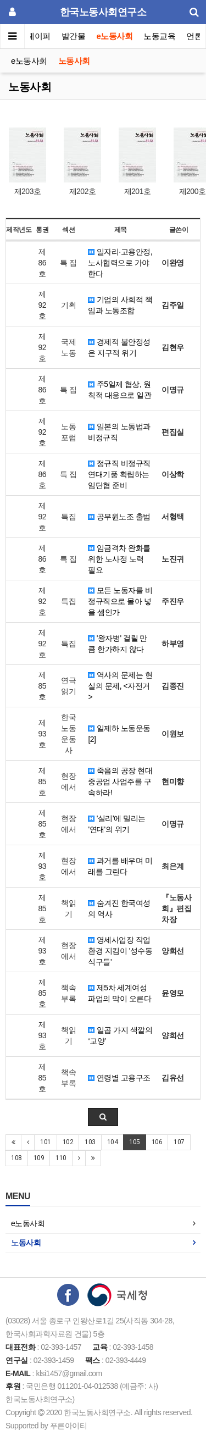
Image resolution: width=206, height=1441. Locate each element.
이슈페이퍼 (31, 36)
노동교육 (159, 36)
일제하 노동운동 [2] (119, 734)
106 (157, 1142)
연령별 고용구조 (119, 1077)
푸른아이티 (68, 1425)
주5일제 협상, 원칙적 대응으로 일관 (119, 390)
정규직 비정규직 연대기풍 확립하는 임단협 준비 (119, 474)
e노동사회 (115, 36)
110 (60, 1158)
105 (134, 1142)
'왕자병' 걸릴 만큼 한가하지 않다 (117, 643)
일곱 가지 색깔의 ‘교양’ (120, 1035)
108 (16, 1158)
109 (39, 1158)
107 (179, 1142)
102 (68, 1142)
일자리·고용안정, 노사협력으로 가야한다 (120, 262)
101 (45, 1142)
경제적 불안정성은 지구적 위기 (119, 347)
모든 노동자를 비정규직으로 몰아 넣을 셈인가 (120, 601)
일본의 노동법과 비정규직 (119, 432)
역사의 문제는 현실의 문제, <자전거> (120, 685)
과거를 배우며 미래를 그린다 (120, 866)
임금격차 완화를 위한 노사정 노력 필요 (119, 559)
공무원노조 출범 (119, 516)
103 (90, 1142)
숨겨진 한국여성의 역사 (119, 908)
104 (112, 1142)
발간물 (74, 36)
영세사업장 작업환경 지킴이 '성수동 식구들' (120, 950)
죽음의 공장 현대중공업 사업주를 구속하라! (120, 781)
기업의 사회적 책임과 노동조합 (120, 305)
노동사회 (74, 60)
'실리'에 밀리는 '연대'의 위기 (116, 824)
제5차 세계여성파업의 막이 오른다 (119, 993)
